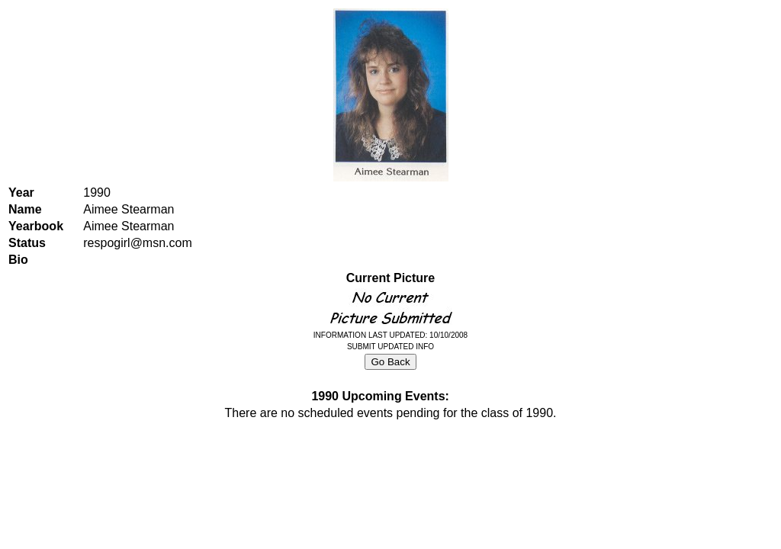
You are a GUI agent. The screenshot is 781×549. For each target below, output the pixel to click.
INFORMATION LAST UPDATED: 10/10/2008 (390, 335)
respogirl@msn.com (137, 242)
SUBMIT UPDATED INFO (390, 346)
